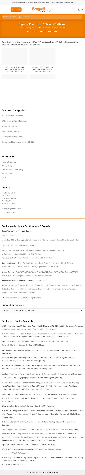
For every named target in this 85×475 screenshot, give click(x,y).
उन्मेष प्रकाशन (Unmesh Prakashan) (47, 449)
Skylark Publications (59, 437)
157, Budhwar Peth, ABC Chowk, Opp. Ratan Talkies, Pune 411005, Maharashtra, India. (9, 198)
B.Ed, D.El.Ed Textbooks (11, 131)
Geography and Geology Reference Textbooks (19, 292)
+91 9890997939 (9, 212)
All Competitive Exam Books (12, 137)
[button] (16, 9)
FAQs (4, 177)
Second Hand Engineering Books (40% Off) (18, 142)
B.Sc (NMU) (41, 272)
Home (21, 28)
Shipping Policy (7, 173)
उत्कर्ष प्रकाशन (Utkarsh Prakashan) (14, 453)
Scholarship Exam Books (11, 126)
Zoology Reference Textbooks (66, 289)
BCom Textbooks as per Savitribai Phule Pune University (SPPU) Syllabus (45, 263)
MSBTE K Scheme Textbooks (12, 116)
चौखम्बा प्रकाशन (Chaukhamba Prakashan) (53, 341)
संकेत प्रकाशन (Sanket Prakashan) (61, 430)
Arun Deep (37, 329)
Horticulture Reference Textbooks (14, 289)
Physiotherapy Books (70, 240)
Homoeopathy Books (53, 240)
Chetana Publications (9, 345)
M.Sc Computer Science (22, 276)
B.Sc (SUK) (31, 272)
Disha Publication (46, 350)
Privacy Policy (7, 166)
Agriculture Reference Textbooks (21, 285)
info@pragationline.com (11, 209)
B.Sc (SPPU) (21, 272)
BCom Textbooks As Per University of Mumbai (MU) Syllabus (24, 267)
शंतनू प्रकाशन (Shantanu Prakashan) (30, 433)
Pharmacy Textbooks (31, 28)
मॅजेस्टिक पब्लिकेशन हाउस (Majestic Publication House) (41, 383)
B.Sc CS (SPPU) (53, 272)
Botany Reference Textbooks (45, 285)
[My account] (79, 9)
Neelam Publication (69, 394)
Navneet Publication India (36, 394)
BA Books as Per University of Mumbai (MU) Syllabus (21, 254)
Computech (23, 345)
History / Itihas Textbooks (15, 298)
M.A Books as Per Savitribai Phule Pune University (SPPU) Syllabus (27, 258)
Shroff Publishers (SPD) (10, 437)
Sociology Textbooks (34, 298)
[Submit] (4, 17)
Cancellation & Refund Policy (12, 170)
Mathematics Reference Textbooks (40, 289)
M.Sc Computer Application (42, 276)
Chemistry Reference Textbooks (69, 285)
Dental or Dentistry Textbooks (34, 240)
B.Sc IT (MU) (6, 276)
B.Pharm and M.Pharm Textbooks (14, 121)
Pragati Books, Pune (20, 414)
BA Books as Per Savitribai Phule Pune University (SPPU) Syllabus (38, 250)
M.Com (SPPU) (53, 267)
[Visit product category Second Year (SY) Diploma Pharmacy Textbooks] (42, 63)
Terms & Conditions (9, 162)
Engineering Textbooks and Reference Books (18, 245)
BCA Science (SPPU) (69, 272)
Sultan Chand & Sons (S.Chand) (14, 430)
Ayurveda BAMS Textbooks (12, 240)
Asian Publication (9, 329)
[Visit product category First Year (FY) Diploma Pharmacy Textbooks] (14, 63)
